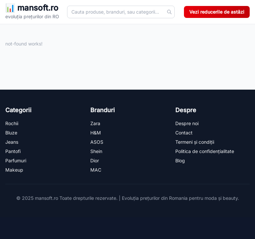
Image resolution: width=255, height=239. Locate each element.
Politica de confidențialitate (204, 151)
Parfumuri (15, 160)
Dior (94, 160)
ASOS (96, 142)
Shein (96, 151)
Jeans (11, 142)
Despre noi (187, 123)
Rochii (11, 123)
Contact (184, 132)
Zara (95, 123)
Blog (180, 160)
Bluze (11, 132)
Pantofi (13, 151)
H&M (95, 132)
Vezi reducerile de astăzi (216, 12)
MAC (95, 170)
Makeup (14, 170)
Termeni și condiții (194, 142)
